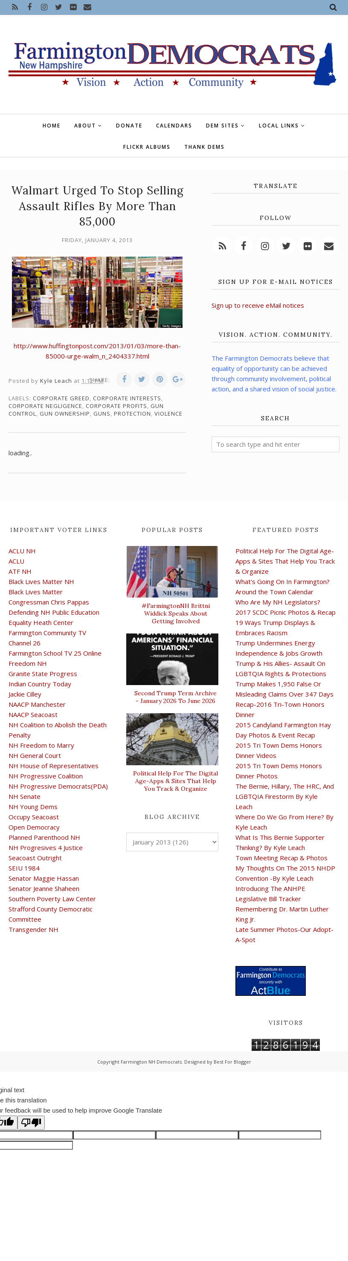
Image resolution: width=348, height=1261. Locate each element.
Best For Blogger (232, 1062)
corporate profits (116, 406)
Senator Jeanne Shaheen (44, 888)
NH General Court (35, 755)
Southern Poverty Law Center (52, 898)
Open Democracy (34, 827)
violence (168, 413)
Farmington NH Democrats (151, 1062)
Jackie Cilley (25, 694)
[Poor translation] (31, 1123)
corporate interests (127, 398)
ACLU (16, 561)
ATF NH (20, 571)
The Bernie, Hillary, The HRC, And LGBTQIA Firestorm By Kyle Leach (284, 796)
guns (101, 413)
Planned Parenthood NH (44, 837)
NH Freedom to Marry (41, 745)
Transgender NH (33, 929)
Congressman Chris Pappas (49, 602)
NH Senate (25, 796)
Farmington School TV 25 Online (55, 653)
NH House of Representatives (54, 765)
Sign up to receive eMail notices (258, 305)
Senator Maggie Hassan (44, 878)
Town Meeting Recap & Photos (281, 857)
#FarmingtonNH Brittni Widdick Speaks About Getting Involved (176, 613)
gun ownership (65, 413)
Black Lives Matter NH (41, 581)
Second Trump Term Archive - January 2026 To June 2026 (175, 697)
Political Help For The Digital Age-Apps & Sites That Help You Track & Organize (175, 780)
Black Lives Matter (36, 591)
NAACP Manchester (37, 704)
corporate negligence (45, 406)
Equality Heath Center (41, 622)
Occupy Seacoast (34, 817)
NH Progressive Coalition (46, 776)
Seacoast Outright (35, 857)
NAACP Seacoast (33, 714)
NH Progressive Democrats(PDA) (58, 786)
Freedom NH (28, 663)
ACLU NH (22, 551)
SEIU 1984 (24, 868)
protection (132, 413)
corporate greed (61, 398)
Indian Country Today (40, 684)
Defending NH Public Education (54, 612)
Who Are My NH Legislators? (277, 602)
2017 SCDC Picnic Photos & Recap (285, 612)
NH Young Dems (33, 806)
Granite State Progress (43, 673)
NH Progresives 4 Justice (46, 847)
